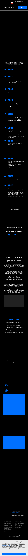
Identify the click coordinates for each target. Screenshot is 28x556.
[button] (22, 7)
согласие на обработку (6, 545)
